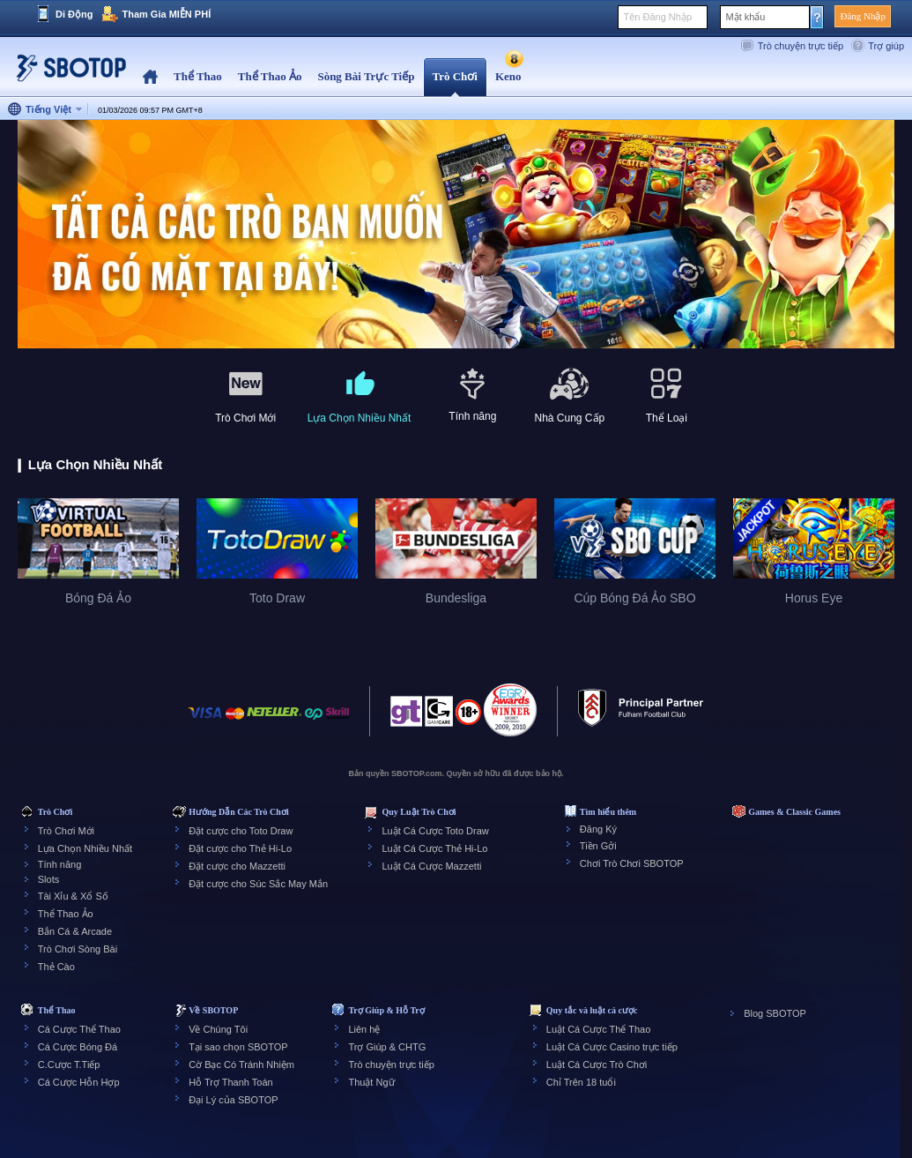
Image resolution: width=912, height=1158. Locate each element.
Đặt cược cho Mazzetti (237, 866)
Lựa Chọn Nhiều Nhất (85, 848)
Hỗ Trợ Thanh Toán (231, 1082)
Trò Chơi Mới (66, 831)
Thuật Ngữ (371, 1082)
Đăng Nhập (863, 16)
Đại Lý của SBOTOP (233, 1099)
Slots (48, 879)
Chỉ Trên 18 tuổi (581, 1082)
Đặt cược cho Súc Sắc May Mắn (258, 883)
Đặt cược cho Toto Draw (241, 831)
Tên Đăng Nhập (657, 16)
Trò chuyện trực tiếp (800, 46)
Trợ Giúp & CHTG (387, 1047)
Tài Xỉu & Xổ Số (73, 896)
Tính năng (60, 864)
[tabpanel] (456, 235)
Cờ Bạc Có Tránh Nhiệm (241, 1064)
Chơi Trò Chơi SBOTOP (632, 863)
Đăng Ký (598, 829)
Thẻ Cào (56, 966)
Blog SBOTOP (775, 1013)
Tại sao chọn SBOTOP (238, 1047)
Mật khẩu (745, 16)
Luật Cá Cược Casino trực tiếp (612, 1047)
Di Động (74, 14)
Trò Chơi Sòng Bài (77, 949)
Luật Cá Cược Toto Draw (435, 831)
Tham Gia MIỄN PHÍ (166, 14)
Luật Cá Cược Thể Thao (598, 1029)
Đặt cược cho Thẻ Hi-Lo (240, 848)
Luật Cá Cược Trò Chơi (596, 1064)
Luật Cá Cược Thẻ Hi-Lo (434, 848)
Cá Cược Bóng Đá (77, 1047)
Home (150, 77)
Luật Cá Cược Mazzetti (431, 866)
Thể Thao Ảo (65, 913)
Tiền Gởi (598, 845)
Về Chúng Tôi (218, 1029)
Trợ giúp (886, 46)
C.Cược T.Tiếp (69, 1064)
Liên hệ (364, 1029)
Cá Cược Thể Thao (79, 1029)
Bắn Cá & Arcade (75, 931)
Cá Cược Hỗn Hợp (79, 1082)
